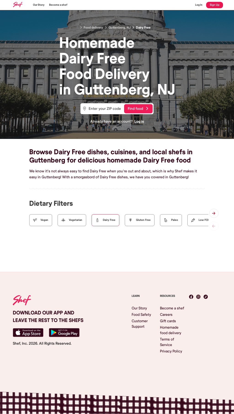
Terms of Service (167, 342)
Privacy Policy (171, 351)
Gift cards (168, 321)
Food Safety (141, 314)
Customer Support (140, 324)
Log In (198, 5)
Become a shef (58, 5)
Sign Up (214, 5)
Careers (166, 314)
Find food (138, 108)
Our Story (39, 5)
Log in (139, 121)
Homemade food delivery (170, 330)
